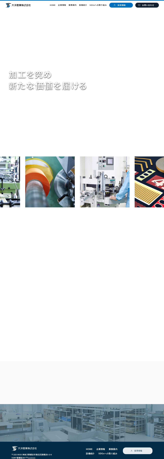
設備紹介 (83, 5)
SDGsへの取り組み (98, 5)
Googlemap (32, 448)
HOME (53, 5)
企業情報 (62, 5)
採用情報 (138, 441)
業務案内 (73, 5)
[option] (64, 181)
